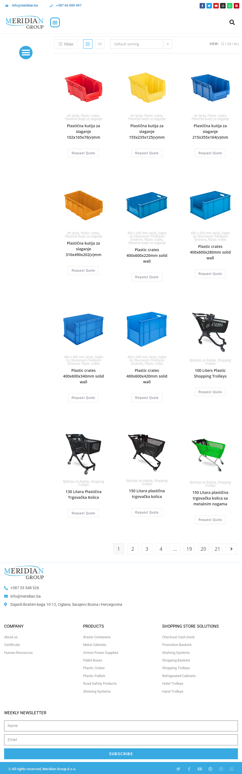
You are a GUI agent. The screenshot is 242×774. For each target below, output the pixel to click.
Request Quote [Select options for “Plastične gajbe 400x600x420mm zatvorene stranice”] (147, 397)
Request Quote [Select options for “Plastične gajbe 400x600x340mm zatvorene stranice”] (83, 397)
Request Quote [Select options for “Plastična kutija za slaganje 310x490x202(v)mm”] (83, 270)
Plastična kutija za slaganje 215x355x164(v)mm (210, 131)
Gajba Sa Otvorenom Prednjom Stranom (147, 236)
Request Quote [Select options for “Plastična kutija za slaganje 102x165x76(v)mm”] (83, 153)
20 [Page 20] (203, 547)
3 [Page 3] (146, 547)
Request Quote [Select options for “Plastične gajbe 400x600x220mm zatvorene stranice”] (147, 276)
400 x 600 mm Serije (141, 232)
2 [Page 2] (132, 547)
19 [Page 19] (189, 547)
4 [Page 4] (161, 547)
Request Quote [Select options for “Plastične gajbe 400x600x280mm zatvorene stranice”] (210, 273)
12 (222, 43)
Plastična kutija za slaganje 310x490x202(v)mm (83, 248)
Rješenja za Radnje (203, 359)
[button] (55, 22)
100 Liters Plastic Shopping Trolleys (210, 372)
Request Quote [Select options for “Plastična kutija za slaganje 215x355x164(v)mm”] (210, 153)
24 (229, 43)
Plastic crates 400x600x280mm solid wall (210, 252)
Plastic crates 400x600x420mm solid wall (146, 375)
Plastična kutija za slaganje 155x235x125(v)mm (147, 131)
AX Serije (73, 115)
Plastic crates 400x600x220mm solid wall (146, 255)
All (236, 43)
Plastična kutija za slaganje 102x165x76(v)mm (83, 131)
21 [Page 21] (217, 547)
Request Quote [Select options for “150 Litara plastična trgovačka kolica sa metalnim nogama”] (210, 518)
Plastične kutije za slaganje (83, 119)
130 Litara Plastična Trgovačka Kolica (83, 493)
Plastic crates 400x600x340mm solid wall (83, 375)
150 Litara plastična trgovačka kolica (147, 492)
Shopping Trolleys (218, 361)
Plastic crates (90, 115)
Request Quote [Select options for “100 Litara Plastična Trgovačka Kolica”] (210, 391)
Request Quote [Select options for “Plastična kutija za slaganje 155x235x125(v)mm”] (147, 153)
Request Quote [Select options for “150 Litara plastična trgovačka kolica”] (147, 511)
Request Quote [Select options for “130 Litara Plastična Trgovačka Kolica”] (83, 511)
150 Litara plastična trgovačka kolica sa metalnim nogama (210, 496)
